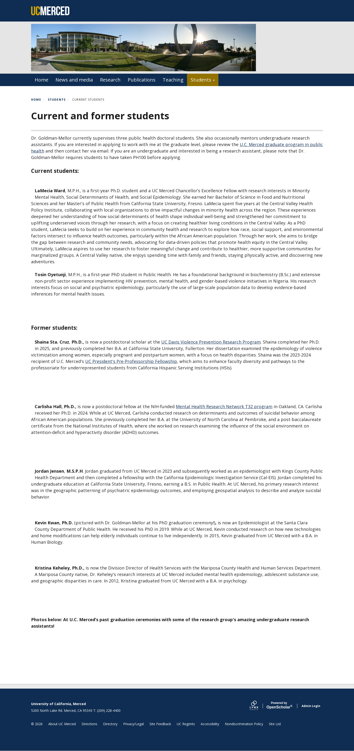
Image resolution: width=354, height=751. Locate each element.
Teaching (173, 80)
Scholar (279, 705)
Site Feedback (160, 724)
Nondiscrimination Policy (244, 724)
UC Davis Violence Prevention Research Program (211, 342)
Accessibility (210, 724)
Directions (89, 724)
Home (41, 80)
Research (110, 80)
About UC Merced (62, 724)
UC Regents (186, 724)
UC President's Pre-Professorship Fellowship (131, 361)
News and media (74, 80)
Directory (110, 724)
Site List (275, 724)
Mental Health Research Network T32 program (224, 406)
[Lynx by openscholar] (258, 706)
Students (203, 80)
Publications (141, 80)
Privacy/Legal (133, 724)
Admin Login (311, 706)
